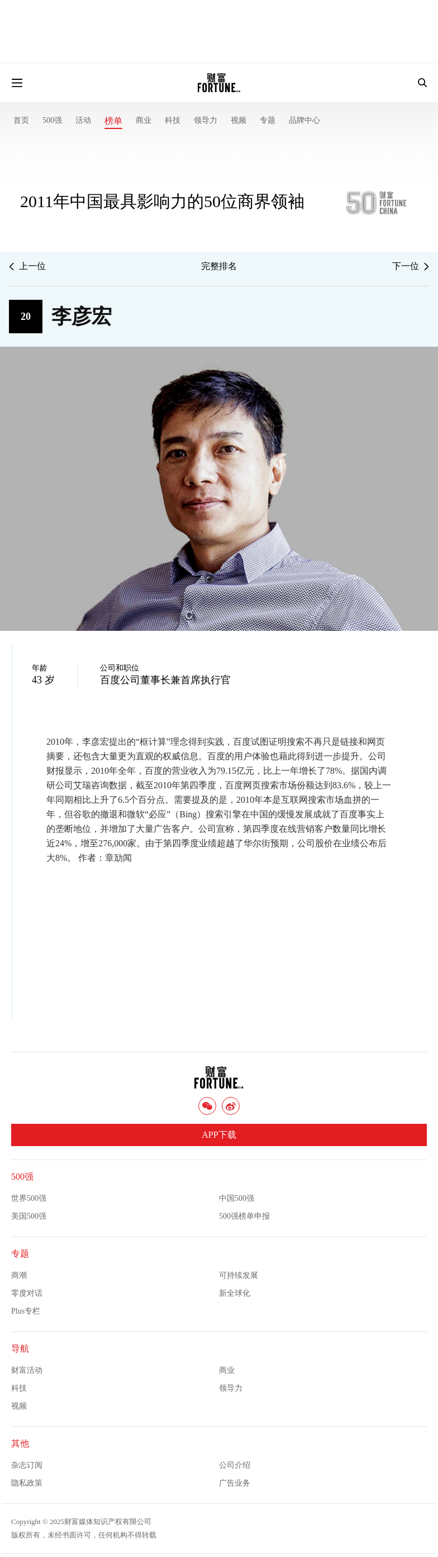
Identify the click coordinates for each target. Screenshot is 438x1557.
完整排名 (219, 266)
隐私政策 (26, 1483)
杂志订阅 (26, 1465)
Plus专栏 (25, 1311)
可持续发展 (238, 1275)
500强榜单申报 (244, 1216)
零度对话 (26, 1293)
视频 (238, 120)
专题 (267, 120)
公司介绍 (234, 1465)
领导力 (205, 120)
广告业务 (234, 1483)
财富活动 (26, 1370)
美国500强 (28, 1216)
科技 (172, 120)
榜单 (113, 121)
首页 (21, 120)
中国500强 (236, 1198)
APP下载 (219, 1134)
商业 (143, 120)
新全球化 (234, 1293)
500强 (52, 120)
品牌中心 (304, 120)
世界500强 (28, 1198)
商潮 (19, 1275)
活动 (83, 120)
